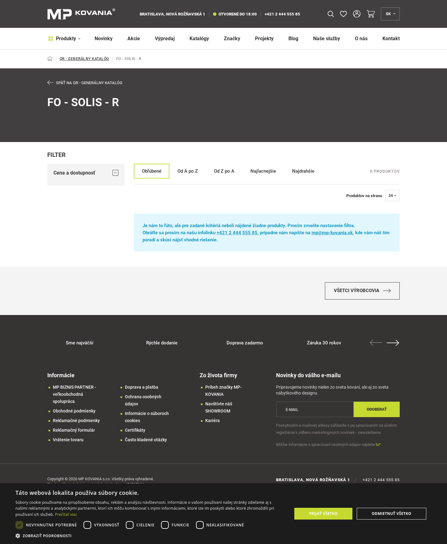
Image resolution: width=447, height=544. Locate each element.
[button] (149, 535)
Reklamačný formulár (74, 431)
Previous (376, 344)
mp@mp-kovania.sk (332, 233)
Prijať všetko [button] (323, 513)
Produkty (63, 38)
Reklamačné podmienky (76, 422)
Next (393, 344)
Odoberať (377, 410)
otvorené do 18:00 (235, 14)
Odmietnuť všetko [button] (391, 513)
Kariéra (212, 422)
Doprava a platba (141, 388)
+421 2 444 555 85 (282, 14)
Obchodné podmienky (74, 412)
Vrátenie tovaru (68, 441)
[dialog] (223, 513)
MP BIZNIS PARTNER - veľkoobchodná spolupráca (74, 395)
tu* (378, 446)
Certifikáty (135, 431)
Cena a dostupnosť (85, 173)
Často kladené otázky (146, 441)
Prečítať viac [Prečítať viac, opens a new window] (66, 514)
